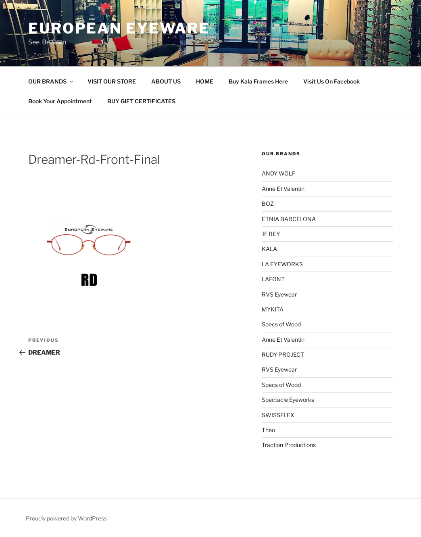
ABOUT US (166, 81)
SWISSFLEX (278, 415)
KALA (269, 248)
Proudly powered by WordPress (66, 518)
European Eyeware (119, 28)
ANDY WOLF (278, 173)
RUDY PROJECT (283, 354)
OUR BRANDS (51, 81)
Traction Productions (289, 444)
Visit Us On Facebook (331, 81)
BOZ (268, 203)
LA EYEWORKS (282, 264)
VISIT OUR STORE (112, 81)
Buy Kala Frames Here (258, 81)
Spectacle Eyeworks (288, 399)
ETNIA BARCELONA (289, 218)
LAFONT (273, 279)
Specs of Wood (281, 324)
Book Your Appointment (60, 101)
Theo (268, 429)
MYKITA (272, 309)
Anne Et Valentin (283, 188)
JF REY (271, 233)
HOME (204, 81)
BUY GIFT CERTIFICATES (141, 101)
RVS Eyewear (279, 294)
